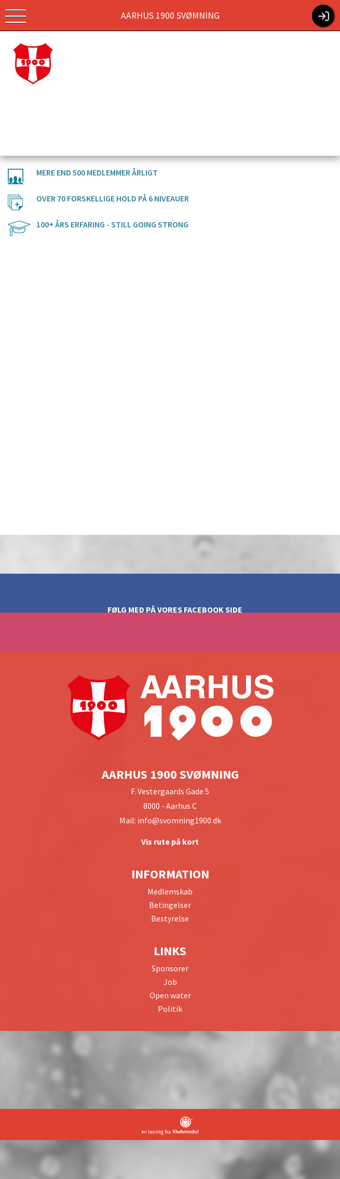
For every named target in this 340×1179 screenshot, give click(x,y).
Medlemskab (170, 891)
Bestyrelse (170, 918)
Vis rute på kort (170, 841)
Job (170, 982)
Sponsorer (170, 968)
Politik (170, 1009)
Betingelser (170, 905)
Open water (170, 995)
